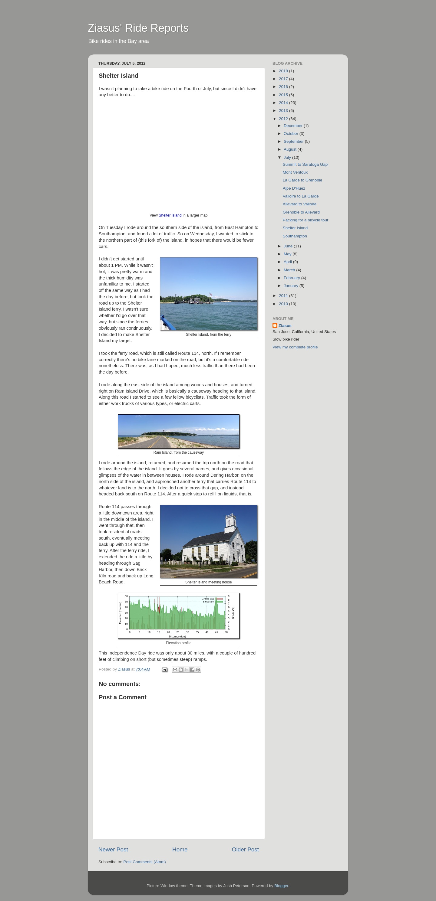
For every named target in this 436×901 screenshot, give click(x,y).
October (291, 133)
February (292, 278)
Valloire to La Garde (301, 196)
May (288, 254)
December (294, 125)
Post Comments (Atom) (145, 862)
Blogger (281, 885)
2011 (284, 295)
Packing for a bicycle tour (306, 220)
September (294, 141)
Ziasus (285, 325)
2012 (284, 118)
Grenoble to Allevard (301, 212)
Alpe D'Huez (294, 188)
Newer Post (113, 849)
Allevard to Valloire (300, 204)
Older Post (245, 849)
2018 (284, 71)
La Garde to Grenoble (302, 180)
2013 (284, 110)
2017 (284, 79)
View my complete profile (295, 347)
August (291, 149)
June (289, 246)
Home (179, 849)
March (290, 270)
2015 (284, 95)
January (291, 285)
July (288, 157)
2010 (284, 304)
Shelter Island (170, 215)
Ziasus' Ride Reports (138, 28)
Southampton (295, 236)
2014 (284, 102)
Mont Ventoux (295, 172)
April (288, 262)
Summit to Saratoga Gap (305, 164)
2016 (284, 86)
